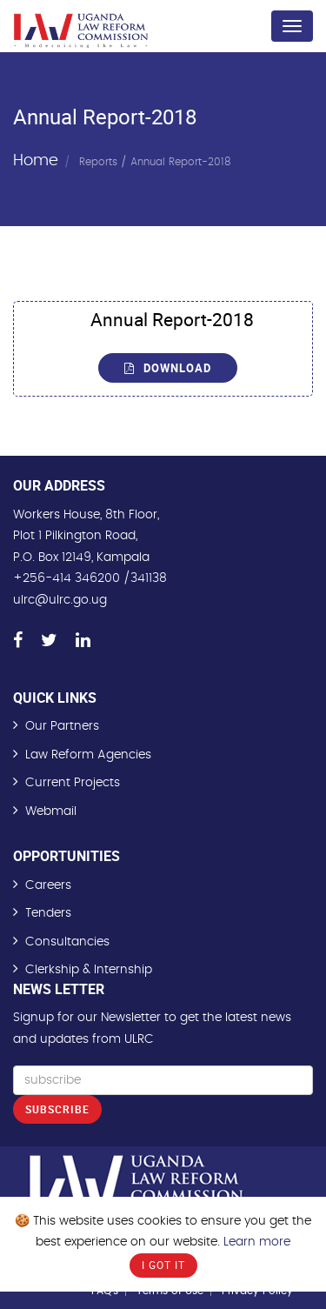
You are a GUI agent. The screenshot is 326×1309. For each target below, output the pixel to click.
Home (35, 160)
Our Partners (62, 726)
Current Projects (72, 783)
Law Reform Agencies (88, 755)
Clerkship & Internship (88, 970)
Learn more (256, 1242)
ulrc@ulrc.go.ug (60, 600)
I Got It (163, 1265)
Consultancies (67, 942)
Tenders (48, 913)
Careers (48, 885)
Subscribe (57, 1109)
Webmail (51, 811)
